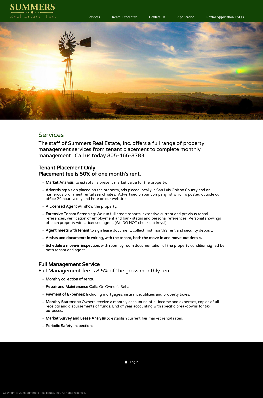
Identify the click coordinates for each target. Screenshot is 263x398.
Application (185, 17)
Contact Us (157, 17)
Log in (134, 362)
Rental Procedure (124, 17)
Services (94, 17)
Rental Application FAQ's (225, 17)
